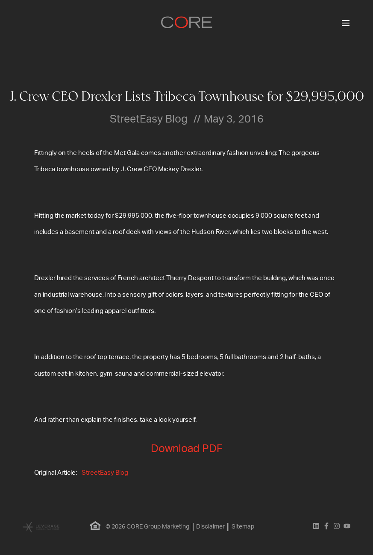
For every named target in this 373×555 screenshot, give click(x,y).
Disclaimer (210, 527)
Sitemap (243, 527)
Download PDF (187, 449)
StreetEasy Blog (105, 473)
